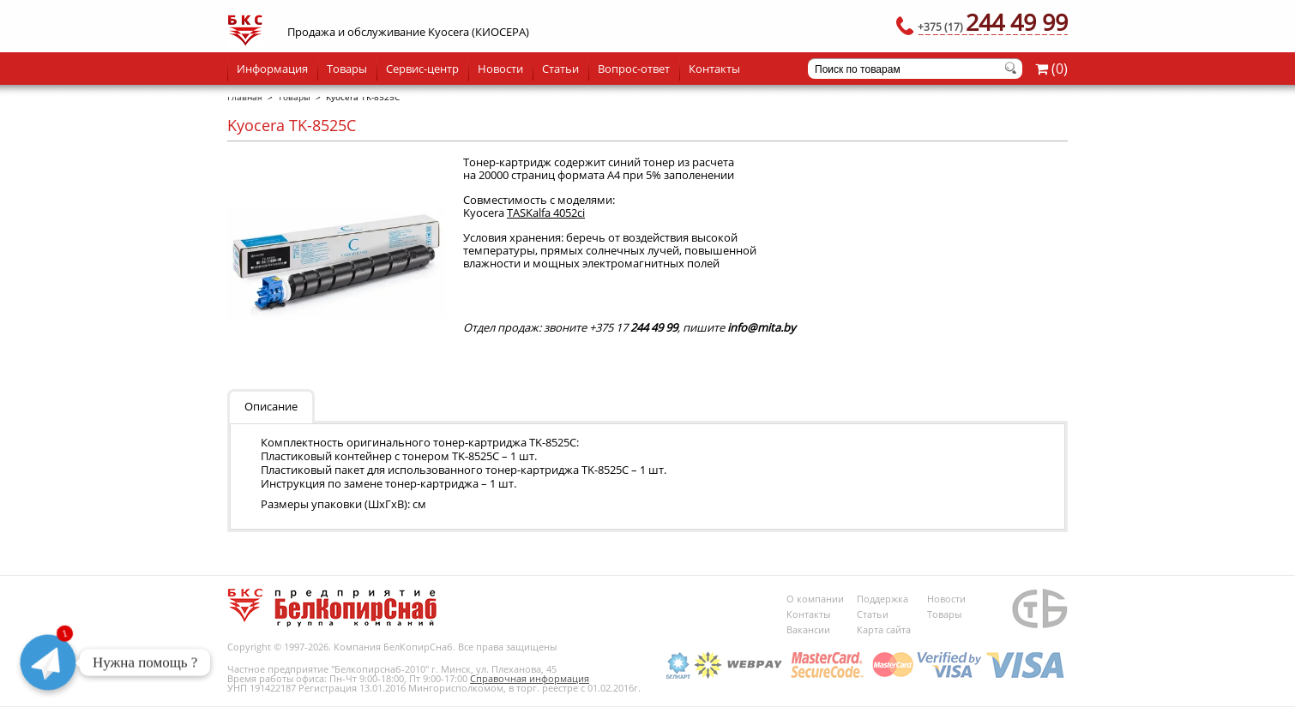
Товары (347, 68)
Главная (244, 97)
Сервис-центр (422, 68)
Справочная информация (529, 678)
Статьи (560, 68)
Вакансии (808, 629)
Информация (272, 68)
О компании (815, 598)
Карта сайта (884, 629)
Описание (271, 406)
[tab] (273, 405)
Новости (500, 68)
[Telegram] (48, 662)
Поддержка (882, 598)
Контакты (714, 68)
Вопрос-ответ (634, 68)
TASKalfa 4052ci (546, 212)
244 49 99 (993, 22)
